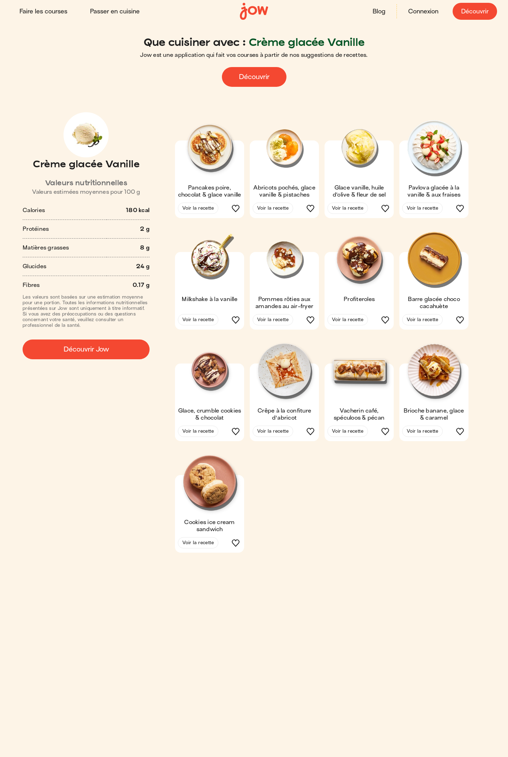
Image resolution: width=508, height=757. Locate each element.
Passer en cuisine (115, 11)
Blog (378, 11)
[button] (209, 171)
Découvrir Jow (86, 349)
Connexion (423, 11)
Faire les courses (44, 11)
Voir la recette (198, 208)
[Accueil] (254, 11)
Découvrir (474, 11)
